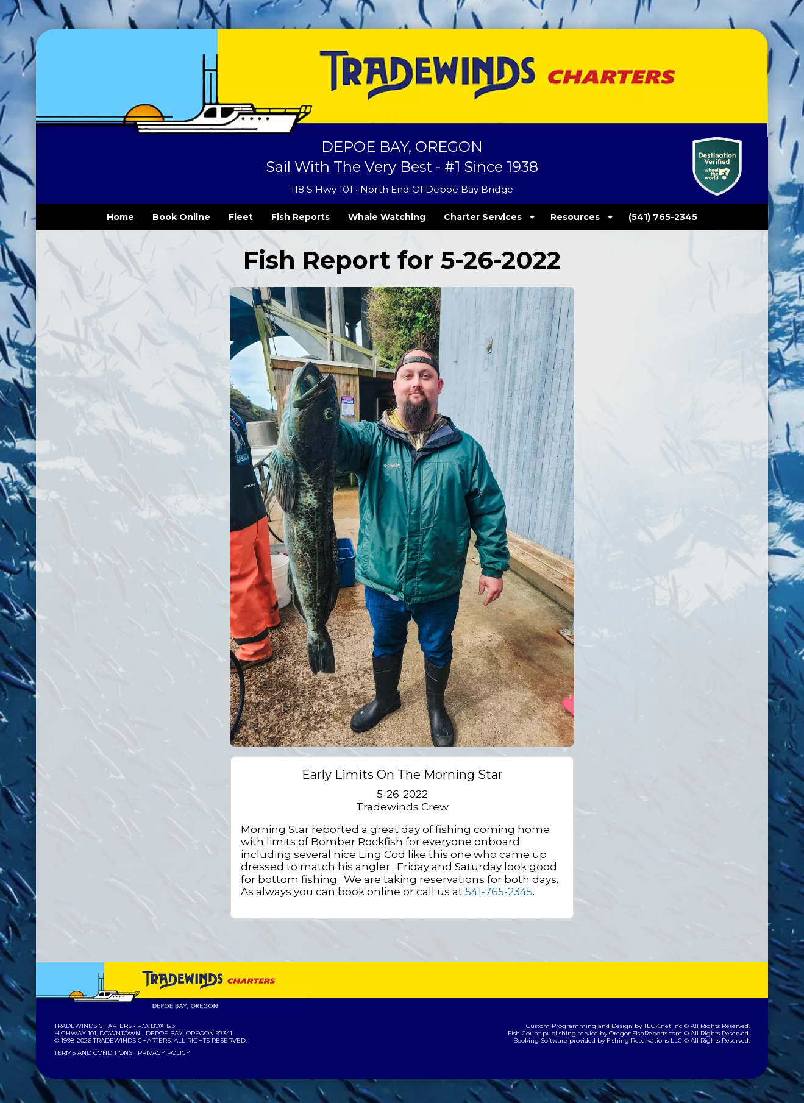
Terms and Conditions (92, 1052)
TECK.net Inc (669, 1026)
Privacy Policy (160, 1052)
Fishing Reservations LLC (652, 1040)
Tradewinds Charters (92, 1026)
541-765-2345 (273, 891)
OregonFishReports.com (654, 1033)
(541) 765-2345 (638, 217)
